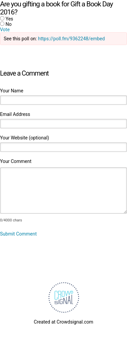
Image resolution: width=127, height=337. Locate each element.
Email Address (15, 114)
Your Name (11, 90)
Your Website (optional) (24, 137)
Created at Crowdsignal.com (63, 322)
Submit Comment (18, 234)
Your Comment (15, 161)
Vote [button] (5, 29)
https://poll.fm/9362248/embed (71, 38)
